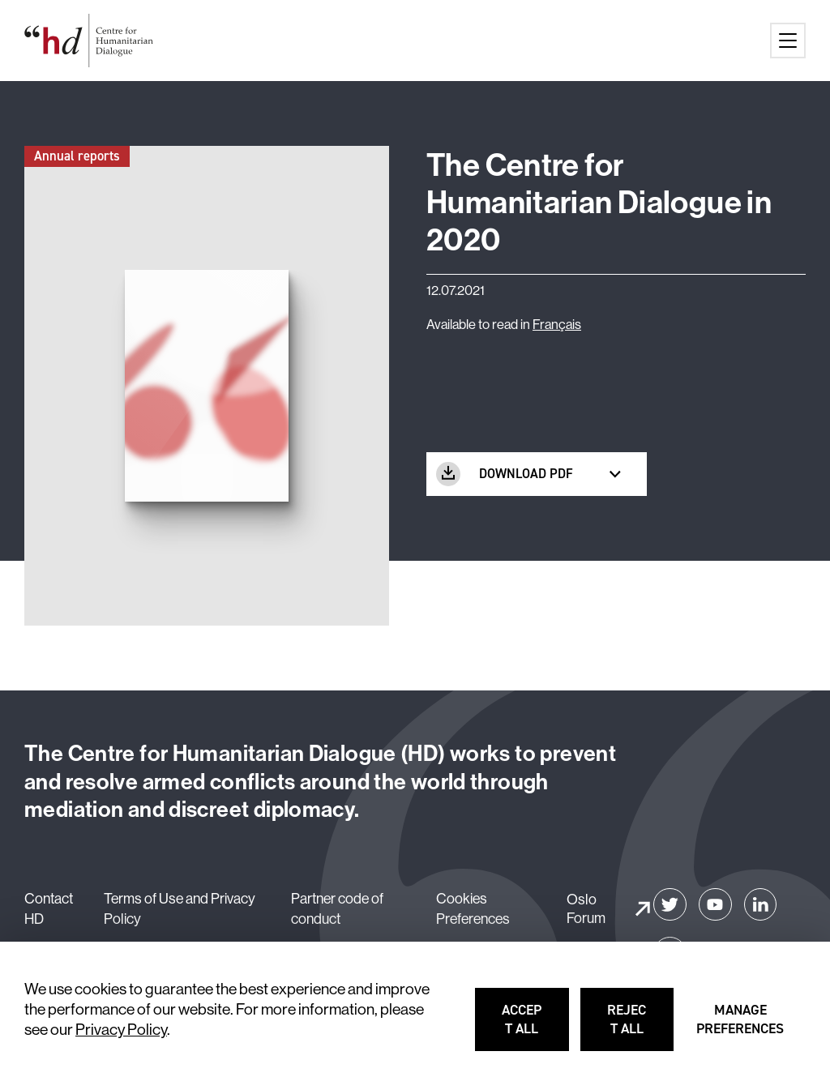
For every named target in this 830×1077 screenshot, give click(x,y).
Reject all (641, 1026)
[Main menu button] (788, 40)
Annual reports (77, 156)
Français (557, 323)
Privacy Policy (121, 1029)
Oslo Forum (586, 908)
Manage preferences (741, 1026)
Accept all (536, 1026)
